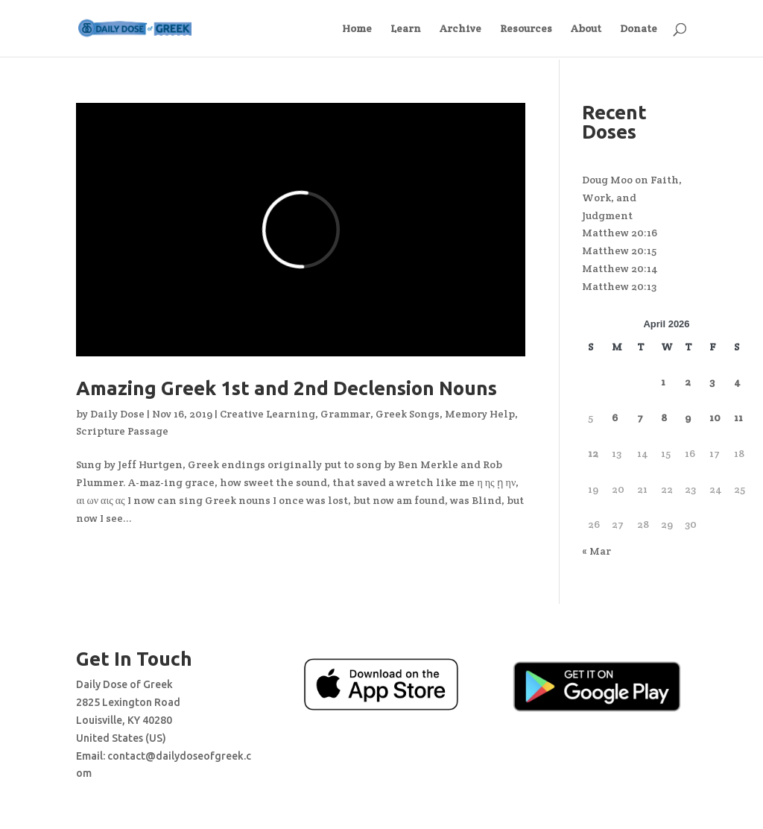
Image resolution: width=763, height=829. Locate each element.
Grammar (345, 413)
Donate (638, 29)
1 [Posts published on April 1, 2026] (663, 381)
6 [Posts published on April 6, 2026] (615, 417)
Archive (460, 29)
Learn (405, 29)
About (586, 29)
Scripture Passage (122, 431)
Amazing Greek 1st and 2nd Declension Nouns (286, 388)
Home (357, 29)
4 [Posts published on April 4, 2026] (737, 381)
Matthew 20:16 (619, 232)
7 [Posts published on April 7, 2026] (640, 417)
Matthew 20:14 (620, 268)
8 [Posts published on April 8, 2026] (664, 417)
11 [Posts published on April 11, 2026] (738, 417)
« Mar (596, 551)
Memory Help (480, 413)
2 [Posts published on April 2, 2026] (688, 381)
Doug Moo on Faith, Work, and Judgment (632, 197)
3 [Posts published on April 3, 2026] (712, 381)
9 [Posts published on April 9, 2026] (688, 417)
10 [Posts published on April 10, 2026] (715, 417)
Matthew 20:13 (619, 286)
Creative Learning (267, 413)
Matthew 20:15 (619, 250)
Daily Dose (117, 413)
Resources (526, 29)
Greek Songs (408, 413)
